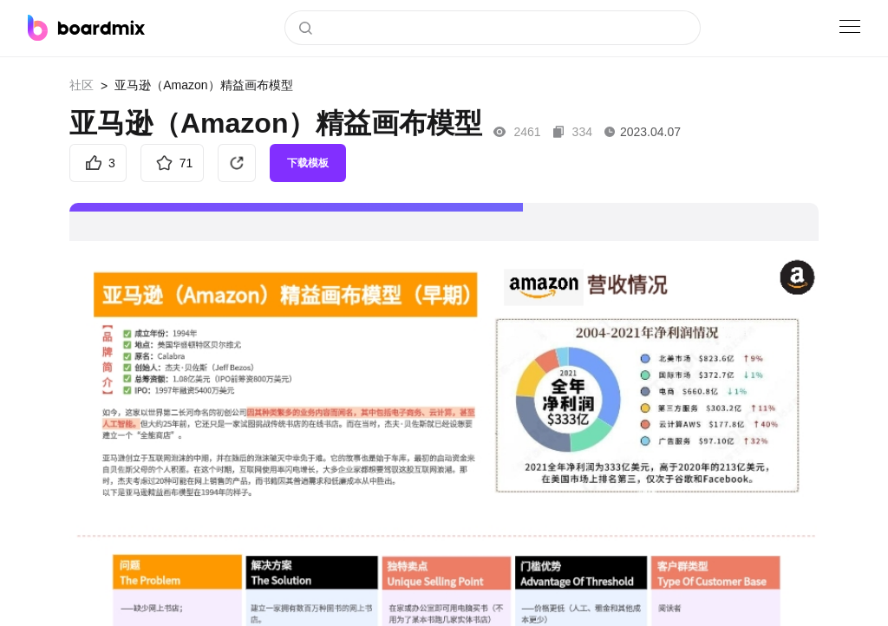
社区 (81, 85)
